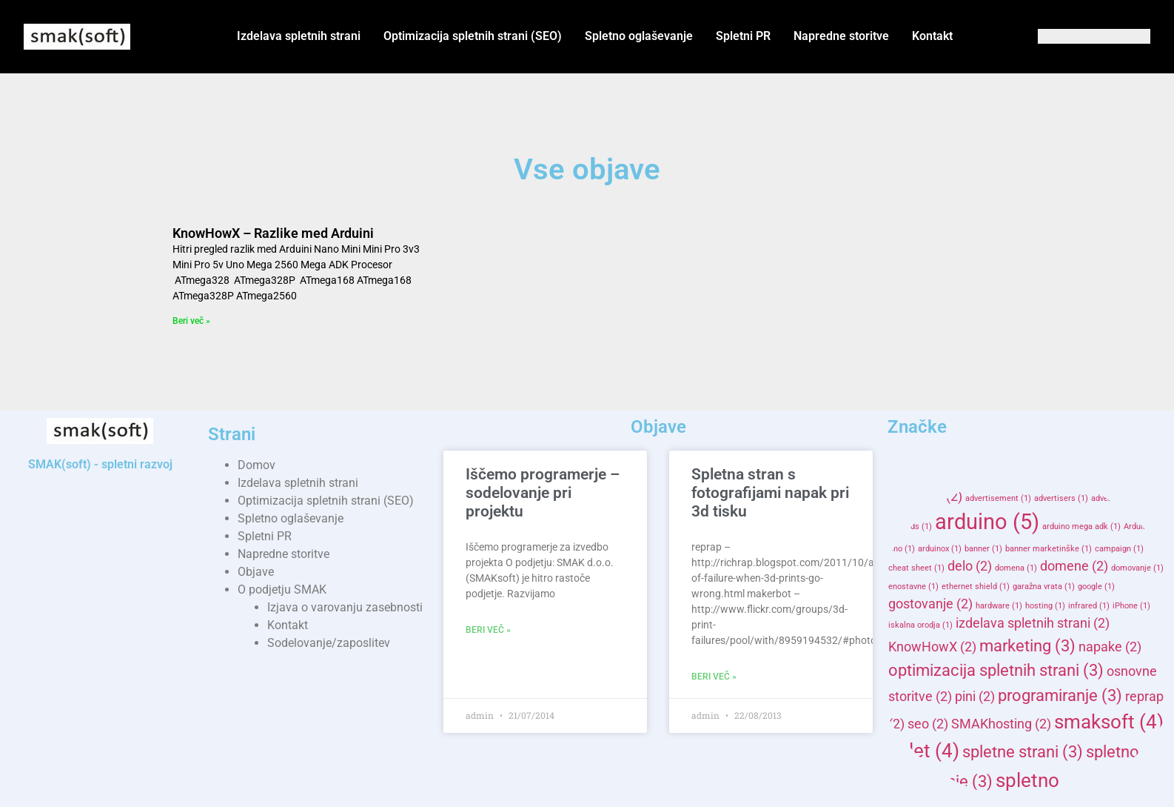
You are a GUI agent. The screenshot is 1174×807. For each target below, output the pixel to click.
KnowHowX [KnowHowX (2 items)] (932, 647)
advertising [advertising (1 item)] (1117, 498)
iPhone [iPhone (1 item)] (1131, 606)
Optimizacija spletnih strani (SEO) (472, 36)
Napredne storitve (841, 36)
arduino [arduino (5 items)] (987, 521)
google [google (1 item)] (1096, 586)
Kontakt (932, 36)
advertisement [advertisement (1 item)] (998, 498)
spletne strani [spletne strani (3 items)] (1022, 751)
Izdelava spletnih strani (298, 36)
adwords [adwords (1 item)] (910, 526)
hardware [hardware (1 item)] (999, 606)
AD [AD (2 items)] (943, 496)
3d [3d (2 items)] (905, 496)
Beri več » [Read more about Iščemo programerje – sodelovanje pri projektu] (488, 630)
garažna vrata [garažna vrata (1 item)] (1044, 586)
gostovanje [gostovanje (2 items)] (930, 604)
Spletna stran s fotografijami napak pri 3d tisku (770, 492)
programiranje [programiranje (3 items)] (1060, 695)
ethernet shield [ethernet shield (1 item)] (976, 586)
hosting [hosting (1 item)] (1045, 606)
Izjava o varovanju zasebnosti (345, 607)
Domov (256, 465)
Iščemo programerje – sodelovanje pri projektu (543, 492)
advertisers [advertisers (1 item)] (1061, 498)
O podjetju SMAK (282, 589)
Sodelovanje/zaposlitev (328, 643)
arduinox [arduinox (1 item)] (940, 549)
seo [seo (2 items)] (928, 724)
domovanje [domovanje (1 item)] (1137, 568)
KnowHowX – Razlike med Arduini (273, 233)
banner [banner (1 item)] (983, 549)
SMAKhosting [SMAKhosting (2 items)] (1001, 724)
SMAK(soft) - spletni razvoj (100, 464)
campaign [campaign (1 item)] (1119, 549)
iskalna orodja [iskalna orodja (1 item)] (920, 625)
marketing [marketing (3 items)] (1027, 645)
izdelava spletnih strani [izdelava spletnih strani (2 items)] (1033, 623)
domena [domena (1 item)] (1016, 568)
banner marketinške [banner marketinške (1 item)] (1048, 549)
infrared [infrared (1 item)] (1089, 606)
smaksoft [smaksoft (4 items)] (1109, 722)
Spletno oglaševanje (639, 36)
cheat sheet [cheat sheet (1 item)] (916, 568)
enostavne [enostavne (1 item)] (913, 586)
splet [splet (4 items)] (923, 751)
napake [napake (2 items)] (1110, 647)
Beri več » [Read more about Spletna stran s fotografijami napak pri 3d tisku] (714, 676)
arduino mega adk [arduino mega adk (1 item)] (1081, 526)
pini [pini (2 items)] (975, 696)
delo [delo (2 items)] (969, 566)
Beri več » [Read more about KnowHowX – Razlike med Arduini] (191, 321)
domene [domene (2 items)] (1074, 566)
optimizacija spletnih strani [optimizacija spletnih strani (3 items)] (996, 670)
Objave (256, 572)
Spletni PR (743, 36)
